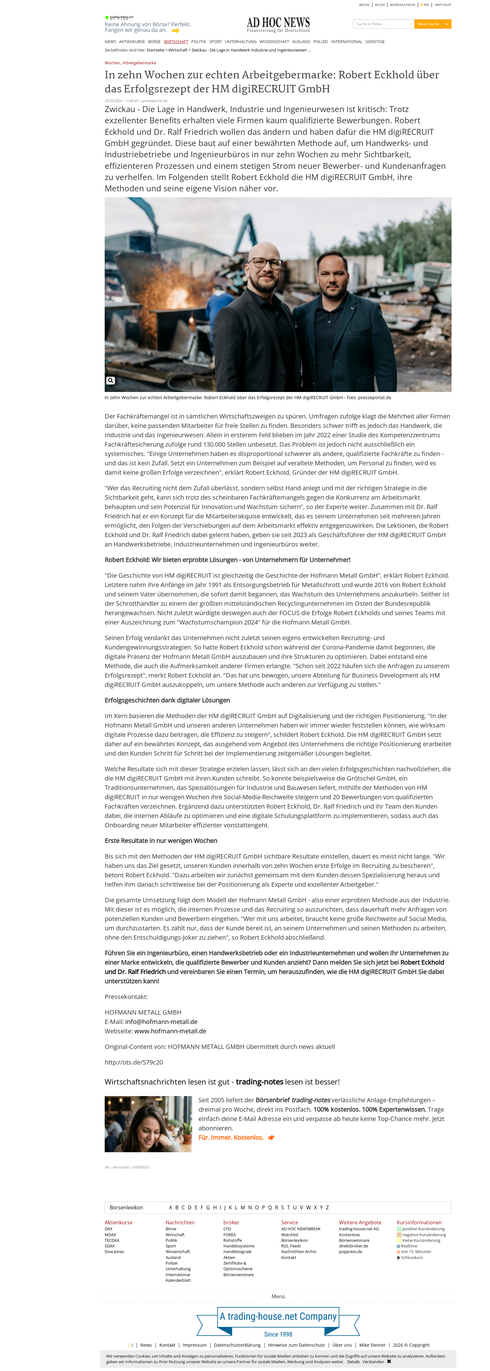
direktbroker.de (353, 1246)
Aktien (229, 1257)
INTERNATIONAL (346, 41)
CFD (227, 1228)
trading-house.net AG (359, 1228)
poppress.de (350, 1251)
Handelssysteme (238, 1246)
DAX (108, 1228)
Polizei (172, 1263)
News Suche (428, 24)
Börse (171, 1228)
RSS (425, 5)
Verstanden (373, 1361)
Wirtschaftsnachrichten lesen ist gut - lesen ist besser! (222, 1081)
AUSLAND (301, 41)
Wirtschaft (178, 50)
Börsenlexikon (126, 1207)
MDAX (110, 1234)
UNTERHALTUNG (241, 41)
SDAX (110, 1246)
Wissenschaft (178, 1251)
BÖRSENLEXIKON (402, 5)
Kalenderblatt (178, 1280)
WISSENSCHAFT (274, 41)
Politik (171, 1240)
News (146, 1345)
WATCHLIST (443, 5)
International (178, 1274)
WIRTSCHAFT (176, 41)
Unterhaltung (178, 1268)
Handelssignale (237, 1251)
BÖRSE (154, 41)
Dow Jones (114, 1251)
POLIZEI (320, 41)
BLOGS (380, 5)
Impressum (195, 1345)
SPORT (215, 41)
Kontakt (288, 1257)
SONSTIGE (375, 41)
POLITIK (198, 41)
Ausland (173, 1257)
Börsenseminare (238, 1274)
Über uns (342, 1345)
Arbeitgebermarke (139, 63)
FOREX (229, 1234)
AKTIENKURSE (132, 41)
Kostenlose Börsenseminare (354, 1237)
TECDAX (112, 1240)
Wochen (112, 63)
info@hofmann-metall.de (161, 1021)
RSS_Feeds (291, 1246)
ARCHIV (364, 5)
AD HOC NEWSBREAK (301, 1228)
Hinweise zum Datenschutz (296, 1345)
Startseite (155, 50)
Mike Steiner (372, 1345)
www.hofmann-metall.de (170, 1031)
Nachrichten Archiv (299, 1251)
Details (353, 1361)
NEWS (110, 41)
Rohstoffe (232, 1240)
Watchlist (289, 1234)
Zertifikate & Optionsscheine (237, 1265)
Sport (171, 1246)
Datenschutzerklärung (237, 1345)
